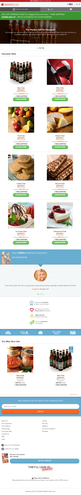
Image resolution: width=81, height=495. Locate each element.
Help (3, 439)
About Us (5, 421)
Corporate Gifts (7, 431)
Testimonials (6, 429)
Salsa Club (20, 375)
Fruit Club (21, 136)
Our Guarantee (7, 423)
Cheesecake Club (60, 231)
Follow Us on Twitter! (10, 449)
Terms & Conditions (48, 429)
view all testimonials (20, 257)
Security (45, 423)
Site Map (45, 431)
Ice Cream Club (21, 231)
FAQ (3, 436)
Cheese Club (59, 136)
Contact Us (5, 434)
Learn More (21, 99)
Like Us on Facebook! (10, 445)
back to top (74, 394)
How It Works (6, 426)
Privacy (44, 421)
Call (50, 9)
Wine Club (60, 88)
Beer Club (21, 88)
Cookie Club (21, 184)
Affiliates (45, 426)
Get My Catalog (44, 461)
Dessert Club (59, 184)
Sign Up (40, 411)
